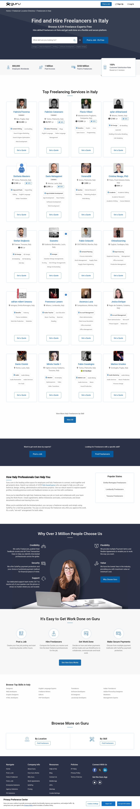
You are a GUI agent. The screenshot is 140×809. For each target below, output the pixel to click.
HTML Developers (12, 698)
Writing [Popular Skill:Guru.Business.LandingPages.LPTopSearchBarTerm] (55, 46)
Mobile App (53, 781)
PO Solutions (10, 793)
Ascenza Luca (86, 301)
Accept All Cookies (124, 805)
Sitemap (52, 789)
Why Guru (31, 777)
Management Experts (110, 698)
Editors (41, 695)
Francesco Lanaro (54, 301)
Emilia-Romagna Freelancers (114, 483)
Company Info (34, 764)
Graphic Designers (12, 695)
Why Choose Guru (110, 579)
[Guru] (13, 4)
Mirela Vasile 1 (54, 364)
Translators (75, 688)
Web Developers (11, 692)
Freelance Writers (44, 692)
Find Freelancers (102, 454)
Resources (54, 764)
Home (8, 11)
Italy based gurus (49, 485)
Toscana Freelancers (114, 496)
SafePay (30, 785)
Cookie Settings (54, 793)
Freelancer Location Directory (23, 11)
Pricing (30, 789)
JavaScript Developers (78, 698)
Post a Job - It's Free (95, 40)
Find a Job (9, 781)
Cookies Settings (93, 805)
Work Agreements (34, 781)
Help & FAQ (53, 769)
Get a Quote (21, 150)
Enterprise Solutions (13, 785)
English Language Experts (47, 688)
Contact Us (53, 777)
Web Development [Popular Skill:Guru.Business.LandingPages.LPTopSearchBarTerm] (45, 46)
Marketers (106, 695)
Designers (9, 688)
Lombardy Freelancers (115, 489)
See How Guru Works (70, 663)
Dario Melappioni (54, 176)
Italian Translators (109, 688)
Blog (50, 773)
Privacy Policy (75, 773)
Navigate (10, 764)
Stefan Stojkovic (22, 240)
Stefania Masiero (21, 176)
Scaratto (54, 240)
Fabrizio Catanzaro (54, 112)
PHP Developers (44, 698)
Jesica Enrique (118, 301)
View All (70, 420)
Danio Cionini (21, 364)
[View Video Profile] (66, 234)
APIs (50, 785)
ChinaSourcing (118, 240)
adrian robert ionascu (21, 301)
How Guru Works (33, 773)
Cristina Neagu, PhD (118, 176)
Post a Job (106, 4)
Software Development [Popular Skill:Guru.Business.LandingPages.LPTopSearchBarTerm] (67, 46)
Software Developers (78, 692)
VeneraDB (86, 176)
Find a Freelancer (12, 777)
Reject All (108, 805)
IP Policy (74, 769)
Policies (74, 764)
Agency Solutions (12, 789)
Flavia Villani (86, 112)
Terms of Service (76, 777)
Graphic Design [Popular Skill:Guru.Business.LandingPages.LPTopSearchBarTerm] (81, 46)
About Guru (32, 769)
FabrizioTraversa (21, 112)
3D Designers (75, 695)
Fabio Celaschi (86, 240)
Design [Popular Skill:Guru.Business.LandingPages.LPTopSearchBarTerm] (34, 46)
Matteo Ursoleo (118, 364)
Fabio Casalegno (86, 364)
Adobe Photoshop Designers (113, 692)
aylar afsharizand (118, 112)
